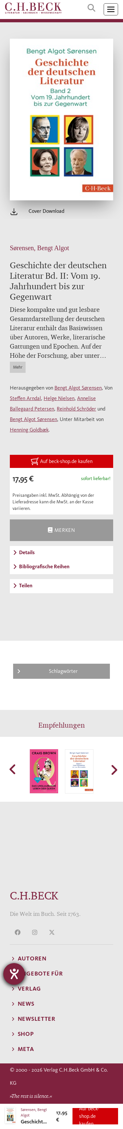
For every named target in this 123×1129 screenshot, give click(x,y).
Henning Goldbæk (29, 430)
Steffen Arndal (25, 398)
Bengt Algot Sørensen (78, 388)
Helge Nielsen (59, 398)
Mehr (17, 367)
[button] (13, 769)
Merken (61, 530)
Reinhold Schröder (76, 409)
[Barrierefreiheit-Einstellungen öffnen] (14, 974)
